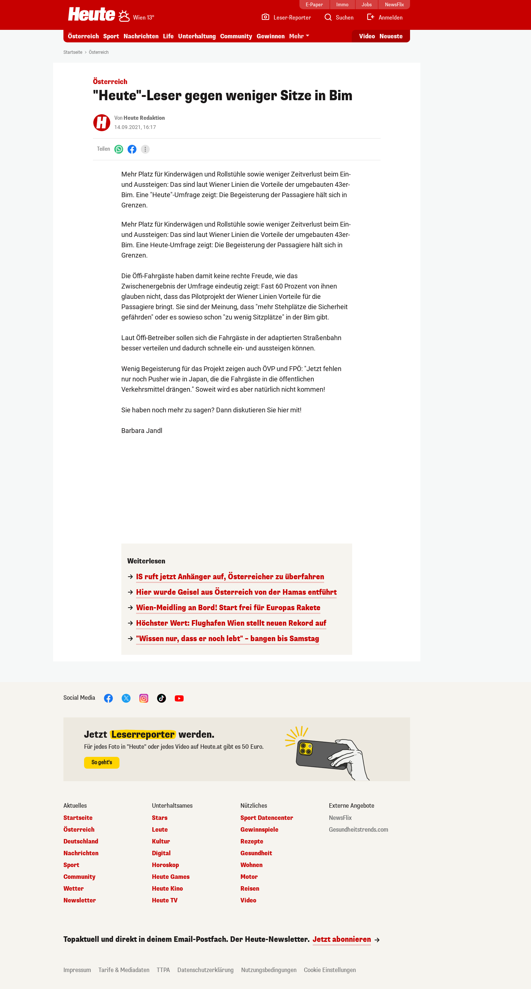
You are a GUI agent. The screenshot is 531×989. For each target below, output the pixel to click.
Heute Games (171, 877)
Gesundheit (256, 853)
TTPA (163, 970)
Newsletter (79, 900)
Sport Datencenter (266, 818)
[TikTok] (161, 698)
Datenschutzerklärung (205, 970)
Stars (159, 818)
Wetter (73, 888)
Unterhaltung (197, 36)
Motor (249, 877)
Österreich (83, 36)
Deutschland (80, 841)
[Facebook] (132, 149)
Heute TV (165, 900)
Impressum (77, 970)
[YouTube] (179, 698)
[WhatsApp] (118, 149)
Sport (111, 36)
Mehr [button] (296, 36)
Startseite (72, 52)
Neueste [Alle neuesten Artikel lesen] (391, 36)
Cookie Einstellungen (330, 970)
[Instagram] (143, 698)
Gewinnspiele (259, 830)
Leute (160, 830)
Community (236, 36)
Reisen (249, 888)
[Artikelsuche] (338, 18)
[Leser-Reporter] (286, 18)
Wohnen (251, 865)
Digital (161, 853)
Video (248, 900)
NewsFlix (340, 818)
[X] (126, 698)
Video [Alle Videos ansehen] (367, 36)
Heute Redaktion (144, 118)
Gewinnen (271, 36)
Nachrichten (141, 36)
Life (168, 36)
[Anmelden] (384, 18)
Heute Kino (167, 888)
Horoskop (165, 865)
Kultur (161, 841)
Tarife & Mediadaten (123, 970)
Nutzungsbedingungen (268, 970)
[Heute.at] (91, 14)
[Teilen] (145, 149)
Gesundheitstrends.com (358, 830)
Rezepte (251, 841)
